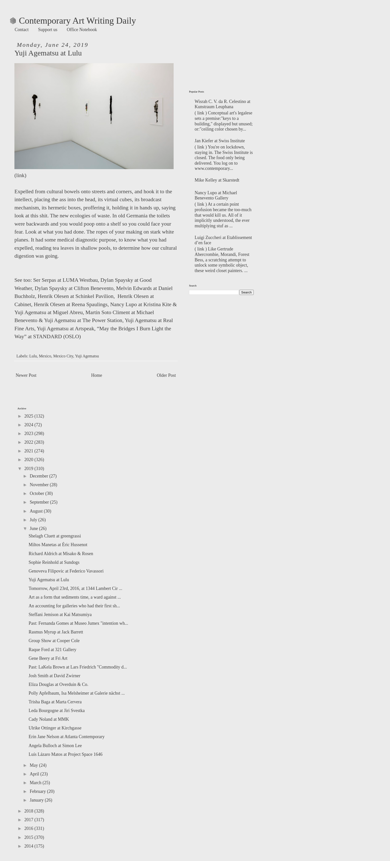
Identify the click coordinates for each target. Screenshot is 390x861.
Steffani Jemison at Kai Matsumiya (60, 614)
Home (96, 375)
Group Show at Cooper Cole (54, 640)
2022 (29, 442)
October (37, 493)
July (34, 519)
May (34, 765)
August (37, 511)
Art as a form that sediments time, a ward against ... (75, 597)
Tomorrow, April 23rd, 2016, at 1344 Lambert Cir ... (75, 588)
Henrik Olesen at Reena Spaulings (70, 304)
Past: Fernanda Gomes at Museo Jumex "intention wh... (78, 623)
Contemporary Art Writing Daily (73, 21)
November (39, 484)
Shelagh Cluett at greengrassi (55, 535)
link (20, 175)
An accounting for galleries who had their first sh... (74, 605)
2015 (29, 837)
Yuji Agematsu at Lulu (49, 579)
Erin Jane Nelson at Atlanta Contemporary (66, 736)
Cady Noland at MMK (49, 719)
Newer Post (26, 375)
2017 (29, 819)
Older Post (166, 375)
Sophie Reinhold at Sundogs (54, 562)
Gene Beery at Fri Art (48, 658)
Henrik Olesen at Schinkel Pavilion (76, 296)
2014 (29, 846)
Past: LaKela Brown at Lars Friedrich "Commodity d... (78, 667)
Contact (22, 29)
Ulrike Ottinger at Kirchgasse (55, 727)
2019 (29, 468)
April (35, 773)
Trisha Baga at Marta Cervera (55, 701)
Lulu (33, 356)
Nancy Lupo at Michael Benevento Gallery (216, 195)
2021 (29, 450)
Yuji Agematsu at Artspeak (65, 329)
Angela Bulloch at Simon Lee (55, 745)
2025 (29, 416)
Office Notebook (82, 29)
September (40, 502)
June (34, 528)
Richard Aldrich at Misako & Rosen (61, 553)
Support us (47, 29)
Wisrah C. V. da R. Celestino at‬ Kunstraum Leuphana (222, 104)
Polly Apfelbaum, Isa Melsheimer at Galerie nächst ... (77, 693)
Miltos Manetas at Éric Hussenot (58, 544)
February (38, 791)
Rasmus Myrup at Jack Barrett (56, 631)
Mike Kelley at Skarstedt (217, 180)
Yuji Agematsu (87, 356)
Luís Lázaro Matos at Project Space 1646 (65, 754)
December (39, 476)
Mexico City (63, 356)
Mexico (45, 356)
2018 (29, 811)
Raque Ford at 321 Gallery (52, 649)
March (36, 782)
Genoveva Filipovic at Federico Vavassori (66, 571)
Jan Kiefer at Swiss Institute (220, 140)
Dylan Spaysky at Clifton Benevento (74, 288)
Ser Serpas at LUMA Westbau (65, 280)
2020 (29, 459)
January (37, 800)
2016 (29, 828)
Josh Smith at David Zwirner (54, 675)
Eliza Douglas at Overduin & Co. (58, 684)
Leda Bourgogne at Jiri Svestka (57, 710)
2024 (29, 424)
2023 (29, 433)
